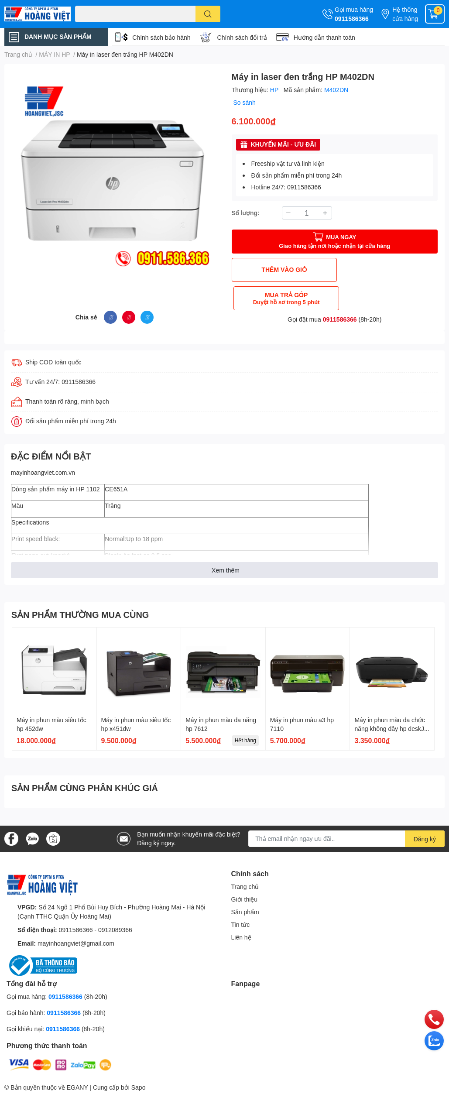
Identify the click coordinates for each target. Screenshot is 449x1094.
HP (275, 89)
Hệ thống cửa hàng (405, 14)
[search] (207, 14)
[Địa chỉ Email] (346, 838)
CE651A (116, 489)
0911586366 (352, 18)
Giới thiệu (244, 898)
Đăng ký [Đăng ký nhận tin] (425, 839)
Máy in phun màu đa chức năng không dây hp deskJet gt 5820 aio (391, 728)
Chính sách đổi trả (242, 37)
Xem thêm (226, 570)
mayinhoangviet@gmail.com (76, 943)
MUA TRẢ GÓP (387, 270)
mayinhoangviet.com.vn (43, 472)
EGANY (77, 1087)
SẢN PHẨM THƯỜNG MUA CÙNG (80, 614)
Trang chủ (245, 886)
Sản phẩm (245, 911)
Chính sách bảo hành (161, 37)
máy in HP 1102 (77, 489)
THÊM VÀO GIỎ (282, 269)
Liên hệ (241, 936)
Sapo (138, 1087)
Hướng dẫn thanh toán (324, 37)
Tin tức (240, 924)
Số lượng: (246, 212)
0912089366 (115, 929)
